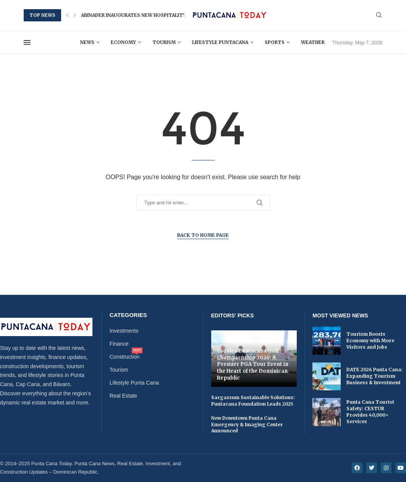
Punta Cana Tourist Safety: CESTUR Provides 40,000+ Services (370, 411)
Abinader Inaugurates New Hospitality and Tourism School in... (167, 15)
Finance (119, 343)
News (87, 42)
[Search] (379, 15)
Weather (313, 42)
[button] (67, 15)
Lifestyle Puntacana (220, 42)
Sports (275, 42)
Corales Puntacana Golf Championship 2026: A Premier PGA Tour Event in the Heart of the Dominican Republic (252, 364)
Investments (124, 330)
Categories (128, 315)
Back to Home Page (203, 235)
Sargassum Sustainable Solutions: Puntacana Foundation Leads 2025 (253, 401)
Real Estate (123, 395)
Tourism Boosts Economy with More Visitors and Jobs (370, 340)
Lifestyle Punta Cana (134, 382)
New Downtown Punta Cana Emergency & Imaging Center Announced (247, 424)
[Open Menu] (27, 42)
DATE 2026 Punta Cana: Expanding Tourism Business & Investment (374, 376)
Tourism (164, 42)
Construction (125, 356)
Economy (123, 42)
